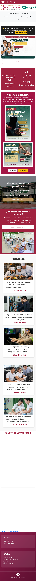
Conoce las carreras (18, 227)
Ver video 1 (12, 170)
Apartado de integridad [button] (24, 17)
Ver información (21, 32)
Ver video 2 (23, 170)
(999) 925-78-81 (8, 541)
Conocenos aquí (18, 200)
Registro (19, 62)
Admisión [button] (17, 20)
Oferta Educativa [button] (13, 14)
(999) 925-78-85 (8, 543)
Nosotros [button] (24, 14)
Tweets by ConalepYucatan (9, 531)
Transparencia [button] (8, 17)
